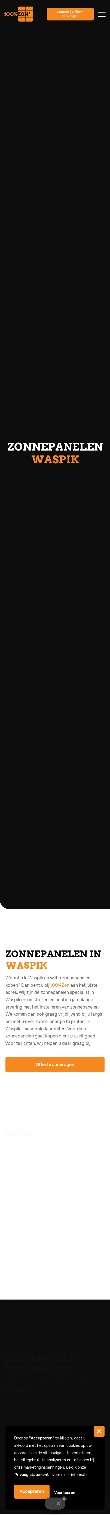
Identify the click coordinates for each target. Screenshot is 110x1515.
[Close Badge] (64, 1499)
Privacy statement (32, 1474)
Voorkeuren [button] (64, 1492)
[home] (22, 14)
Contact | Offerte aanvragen (70, 14)
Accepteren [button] (32, 1491)
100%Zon (59, 985)
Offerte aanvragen (55, 1064)
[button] (99, 1431)
